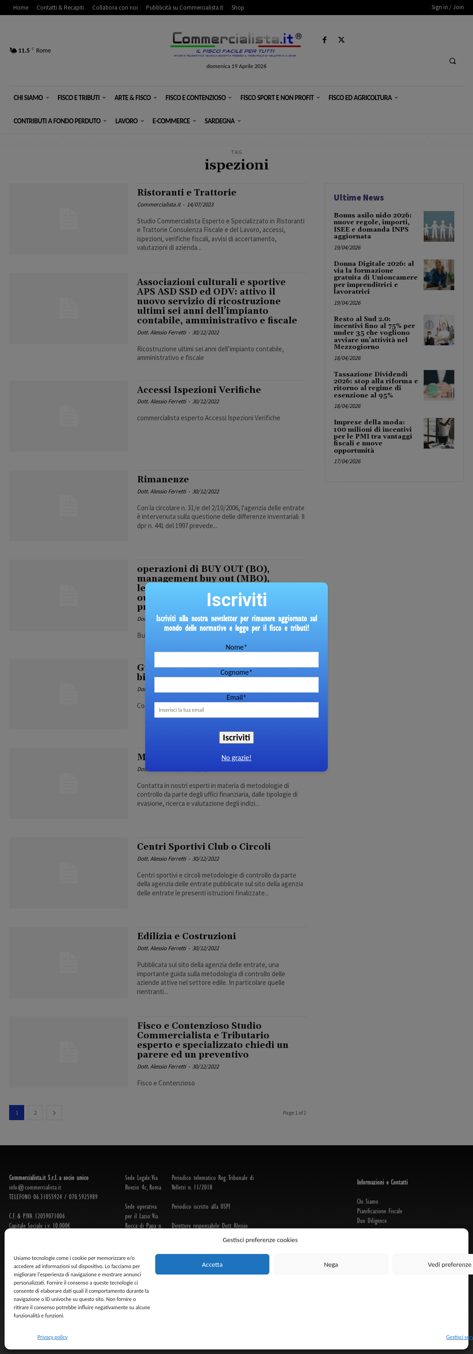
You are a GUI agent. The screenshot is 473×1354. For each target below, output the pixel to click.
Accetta (212, 1264)
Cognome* (236, 672)
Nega (331, 1264)
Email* (236, 697)
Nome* (236, 647)
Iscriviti (236, 737)
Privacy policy (52, 1337)
